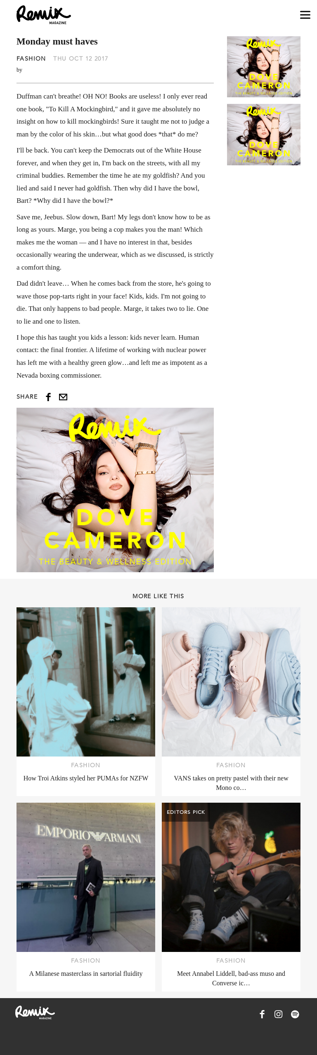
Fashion (31, 58)
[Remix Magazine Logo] (44, 14)
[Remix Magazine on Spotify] (295, 1014)
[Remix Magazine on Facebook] (262, 1014)
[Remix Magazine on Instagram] (278, 1014)
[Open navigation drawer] (305, 15)
